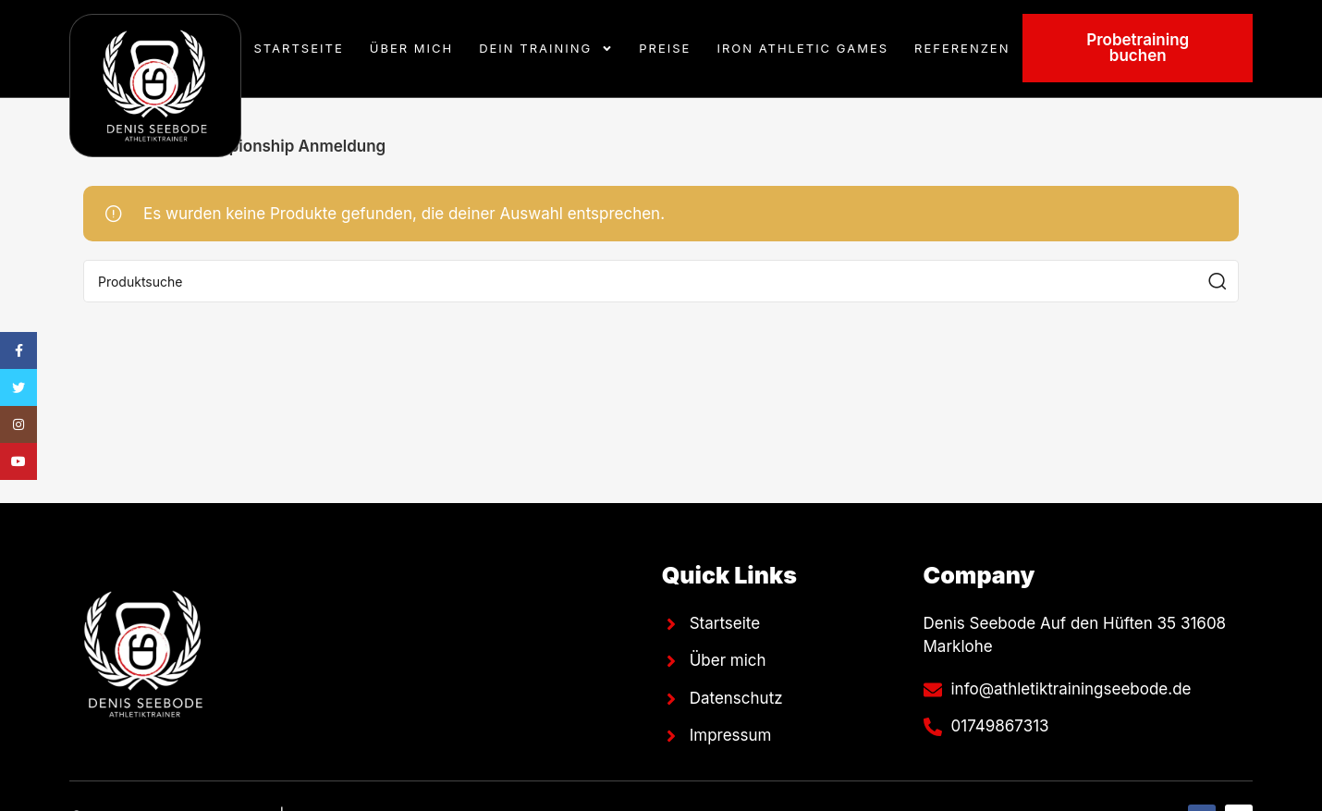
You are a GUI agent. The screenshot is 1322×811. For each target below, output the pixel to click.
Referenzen (962, 48)
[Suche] (661, 281)
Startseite (299, 48)
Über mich (411, 48)
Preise (665, 48)
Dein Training (546, 48)
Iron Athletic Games (802, 48)
